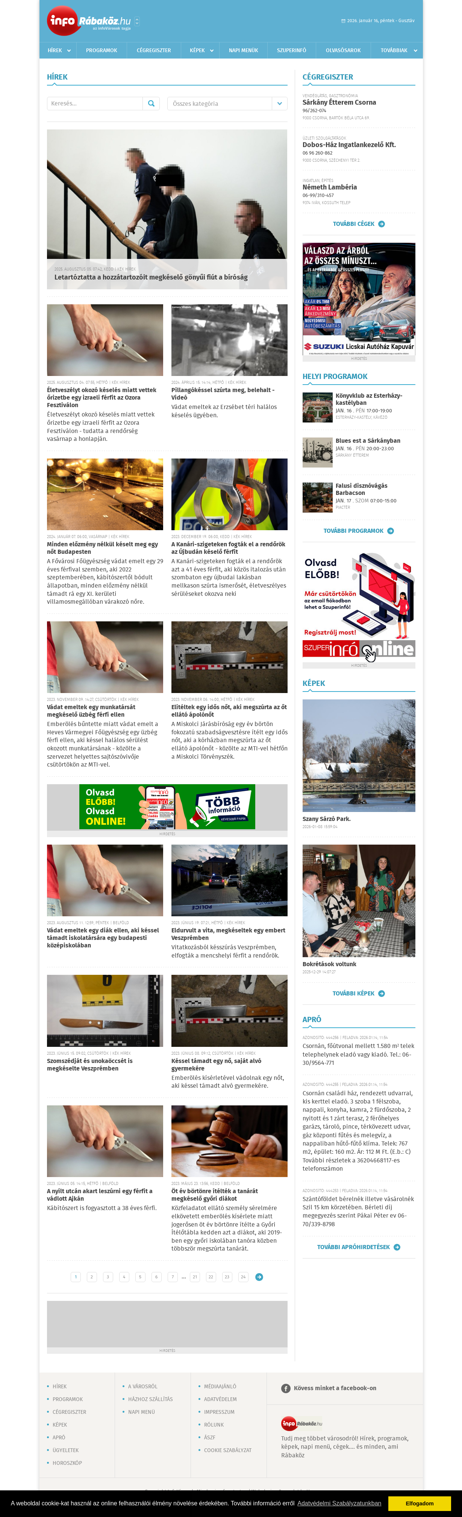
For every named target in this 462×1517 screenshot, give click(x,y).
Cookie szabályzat (227, 1450)
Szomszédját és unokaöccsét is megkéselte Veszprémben (90, 1065)
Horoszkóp (67, 1463)
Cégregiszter (154, 51)
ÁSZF (209, 1438)
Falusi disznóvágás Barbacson (362, 489)
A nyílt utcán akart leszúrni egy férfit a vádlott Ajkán (100, 1195)
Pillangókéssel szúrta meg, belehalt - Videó (223, 394)
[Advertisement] (167, 1323)
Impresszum (219, 1412)
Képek (197, 51)
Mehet (151, 103)
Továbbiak (394, 51)
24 (243, 1277)
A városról (143, 1387)
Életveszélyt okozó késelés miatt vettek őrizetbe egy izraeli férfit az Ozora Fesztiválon (101, 398)
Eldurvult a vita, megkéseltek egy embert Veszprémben (228, 934)
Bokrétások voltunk (329, 964)
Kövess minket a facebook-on (335, 1388)
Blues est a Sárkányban (368, 441)
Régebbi (259, 1277)
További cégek (353, 224)
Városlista (137, 21)
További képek (353, 993)
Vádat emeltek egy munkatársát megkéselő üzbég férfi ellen (91, 711)
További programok (353, 531)
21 (195, 1277)
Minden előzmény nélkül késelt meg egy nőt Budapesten (102, 548)
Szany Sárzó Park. (327, 819)
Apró (59, 1438)
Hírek (55, 51)
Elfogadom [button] (420, 1503)
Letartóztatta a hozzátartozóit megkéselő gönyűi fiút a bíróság (151, 277)
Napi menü (141, 1412)
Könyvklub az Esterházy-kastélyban (369, 399)
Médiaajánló (220, 1387)
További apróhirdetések (353, 1247)
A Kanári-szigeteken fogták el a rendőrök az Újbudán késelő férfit (228, 548)
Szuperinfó (291, 51)
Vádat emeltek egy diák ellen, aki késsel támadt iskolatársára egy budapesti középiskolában (103, 938)
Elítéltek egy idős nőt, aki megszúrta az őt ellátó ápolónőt (229, 711)
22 (211, 1277)
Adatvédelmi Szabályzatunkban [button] (339, 1503)
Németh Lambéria (330, 187)
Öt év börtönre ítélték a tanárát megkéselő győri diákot (214, 1195)
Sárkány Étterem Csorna (339, 103)
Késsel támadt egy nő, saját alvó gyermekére (216, 1065)
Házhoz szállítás (150, 1399)
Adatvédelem (220, 1399)
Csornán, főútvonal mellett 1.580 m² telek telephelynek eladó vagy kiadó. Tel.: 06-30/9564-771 (359, 1055)
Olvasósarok (343, 51)
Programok (101, 51)
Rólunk (214, 1425)
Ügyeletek (66, 1450)
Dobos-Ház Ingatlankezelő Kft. (349, 145)
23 (227, 1277)
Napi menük (243, 51)
